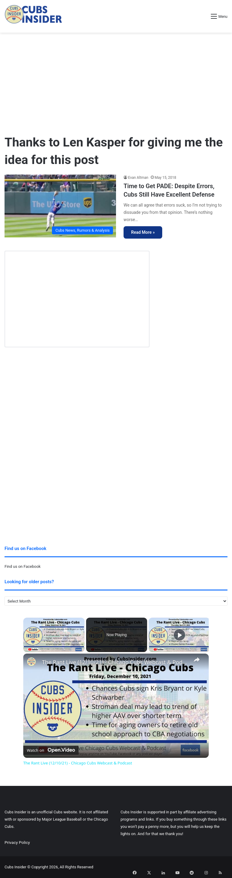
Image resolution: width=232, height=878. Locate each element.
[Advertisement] (116, 81)
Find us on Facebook (22, 566)
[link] (33, 663)
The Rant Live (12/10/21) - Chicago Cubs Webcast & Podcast (115, 662)
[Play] (179, 635)
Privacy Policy (17, 842)
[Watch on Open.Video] (51, 749)
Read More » (143, 232)
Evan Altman (138, 177)
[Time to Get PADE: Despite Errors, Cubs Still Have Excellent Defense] (60, 206)
